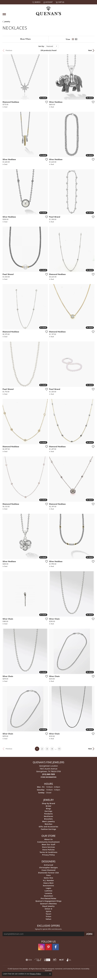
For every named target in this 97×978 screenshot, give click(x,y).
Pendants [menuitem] (48, 814)
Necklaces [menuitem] (48, 816)
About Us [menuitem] (48, 839)
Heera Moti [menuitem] (48, 883)
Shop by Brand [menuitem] (48, 803)
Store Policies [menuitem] (48, 849)
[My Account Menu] (48, 2)
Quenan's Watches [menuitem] (48, 903)
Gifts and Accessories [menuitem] (48, 826)
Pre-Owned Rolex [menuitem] (48, 898)
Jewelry (7, 21)
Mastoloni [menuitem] (48, 896)
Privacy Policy (35, 974)
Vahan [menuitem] (48, 919)
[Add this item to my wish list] (46, 102)
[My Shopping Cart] (60, 2)
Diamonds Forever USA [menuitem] (48, 873)
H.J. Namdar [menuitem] (48, 880)
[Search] (36, 2)
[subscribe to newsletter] (89, 934)
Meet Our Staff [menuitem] (48, 844)
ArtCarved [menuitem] (48, 865)
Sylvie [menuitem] (48, 911)
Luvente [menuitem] (48, 893)
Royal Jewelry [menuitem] (48, 906)
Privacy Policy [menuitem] (48, 855)
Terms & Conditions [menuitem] (48, 852)
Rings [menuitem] (48, 808)
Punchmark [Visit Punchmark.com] (77, 969)
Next (90, 50)
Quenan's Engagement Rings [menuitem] (48, 901)
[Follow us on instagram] (41, 947)
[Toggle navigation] (4, 14)
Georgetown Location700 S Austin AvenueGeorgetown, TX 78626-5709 (48, 771)
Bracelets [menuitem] (48, 819)
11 (59, 749)
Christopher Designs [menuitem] (48, 867)
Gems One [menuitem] (48, 878)
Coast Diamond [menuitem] (48, 870)
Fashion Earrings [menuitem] (48, 829)
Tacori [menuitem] (48, 914)
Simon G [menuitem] (48, 909)
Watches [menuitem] (48, 824)
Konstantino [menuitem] (48, 885)
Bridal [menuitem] (48, 806)
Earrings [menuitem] (48, 811)
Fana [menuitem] (48, 875)
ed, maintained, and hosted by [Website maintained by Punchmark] (62, 969)
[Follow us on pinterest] (48, 947)
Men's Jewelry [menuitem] (48, 821)
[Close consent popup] (50, 974)
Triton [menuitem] (48, 916)
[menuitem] (29, 960)
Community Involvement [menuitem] (48, 842)
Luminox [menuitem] (48, 891)
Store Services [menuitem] (48, 847)
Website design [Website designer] (47, 969)
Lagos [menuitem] (48, 888)
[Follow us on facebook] (55, 947)
